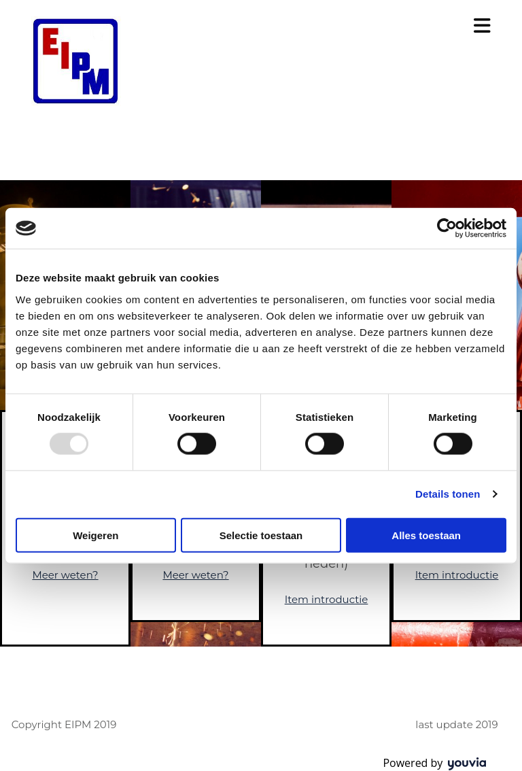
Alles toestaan (426, 535)
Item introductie (326, 599)
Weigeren (95, 535)
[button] (361, 26)
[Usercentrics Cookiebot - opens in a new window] (446, 228)
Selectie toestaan (261, 535)
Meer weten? (65, 574)
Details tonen (447, 494)
